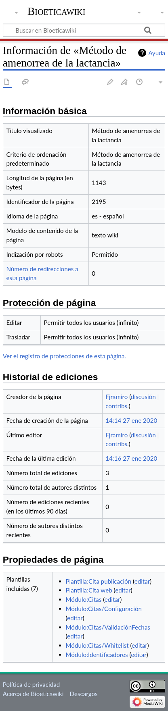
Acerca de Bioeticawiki (33, 693)
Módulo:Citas (84, 599)
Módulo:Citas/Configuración (104, 608)
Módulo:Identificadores (97, 654)
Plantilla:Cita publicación (99, 581)
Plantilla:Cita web (89, 590)
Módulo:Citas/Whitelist (97, 645)
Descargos (83, 693)
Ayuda (156, 52)
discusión (143, 396)
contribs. (116, 406)
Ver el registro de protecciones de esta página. (64, 356)
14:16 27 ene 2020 (131, 458)
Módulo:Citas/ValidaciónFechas (108, 627)
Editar (110, 82)
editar (142, 581)
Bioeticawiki (56, 11)
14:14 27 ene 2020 (131, 420)
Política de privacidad (31, 684)
